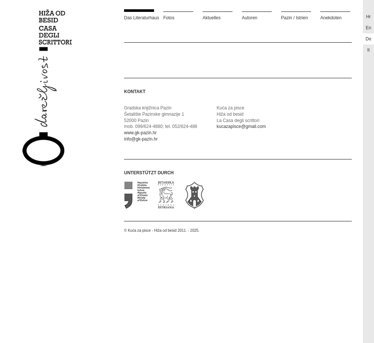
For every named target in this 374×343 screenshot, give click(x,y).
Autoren (249, 17)
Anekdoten (330, 17)
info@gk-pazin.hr (141, 139)
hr (368, 16)
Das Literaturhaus (139, 17)
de (368, 39)
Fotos (168, 17)
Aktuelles (212, 17)
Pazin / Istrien (294, 17)
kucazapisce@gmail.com (241, 126)
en (368, 27)
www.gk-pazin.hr (140, 132)
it (368, 50)
